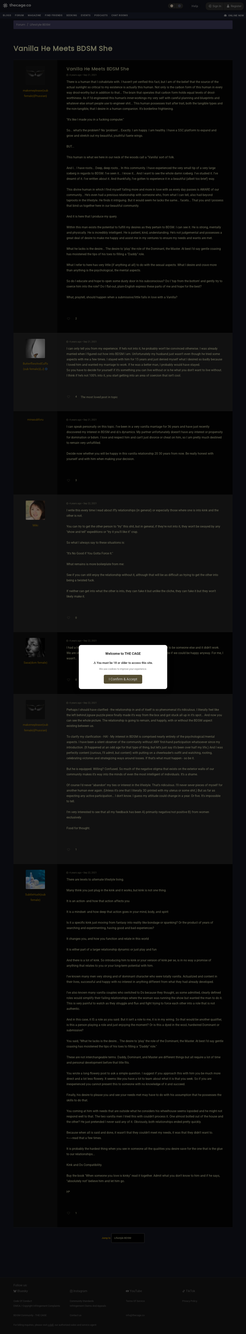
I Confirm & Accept (123, 679)
